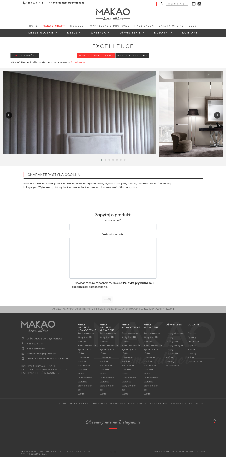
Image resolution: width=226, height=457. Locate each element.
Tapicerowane (86, 333)
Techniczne (172, 365)
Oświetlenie (132, 32)
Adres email (113, 220)
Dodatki (163, 32)
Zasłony (192, 353)
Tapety (192, 345)
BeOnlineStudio (195, 451)
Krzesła (82, 341)
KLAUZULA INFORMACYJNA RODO (44, 369)
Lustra (81, 393)
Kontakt (190, 32)
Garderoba (84, 365)
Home (33, 25)
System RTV (84, 349)
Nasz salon (144, 25)
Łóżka (81, 353)
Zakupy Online (171, 25)
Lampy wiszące (174, 345)
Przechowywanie (87, 345)
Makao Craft (54, 25)
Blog (193, 25)
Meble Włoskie (43, 32)
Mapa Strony (161, 451)
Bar (79, 389)
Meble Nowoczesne (96, 55)
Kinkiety (170, 361)
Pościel (191, 349)
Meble (74, 32)
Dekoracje (193, 341)
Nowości (77, 25)
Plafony (170, 357)
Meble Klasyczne (132, 55)
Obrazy (192, 333)
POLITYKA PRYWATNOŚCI (38, 366)
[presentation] (9, 115)
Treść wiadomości (112, 234)
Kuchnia (82, 369)
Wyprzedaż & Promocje (110, 25)
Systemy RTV (107, 349)
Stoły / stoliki (85, 337)
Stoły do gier (85, 385)
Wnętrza (100, 32)
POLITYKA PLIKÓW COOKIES (40, 372)
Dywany (192, 337)
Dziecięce (83, 357)
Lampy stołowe (174, 333)
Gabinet (82, 361)
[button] (101, 160)
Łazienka (82, 381)
